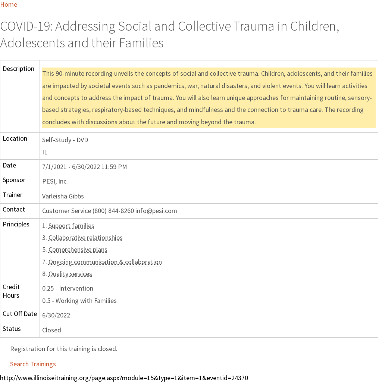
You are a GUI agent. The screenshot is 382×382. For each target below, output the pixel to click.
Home (8, 4)
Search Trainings (33, 364)
